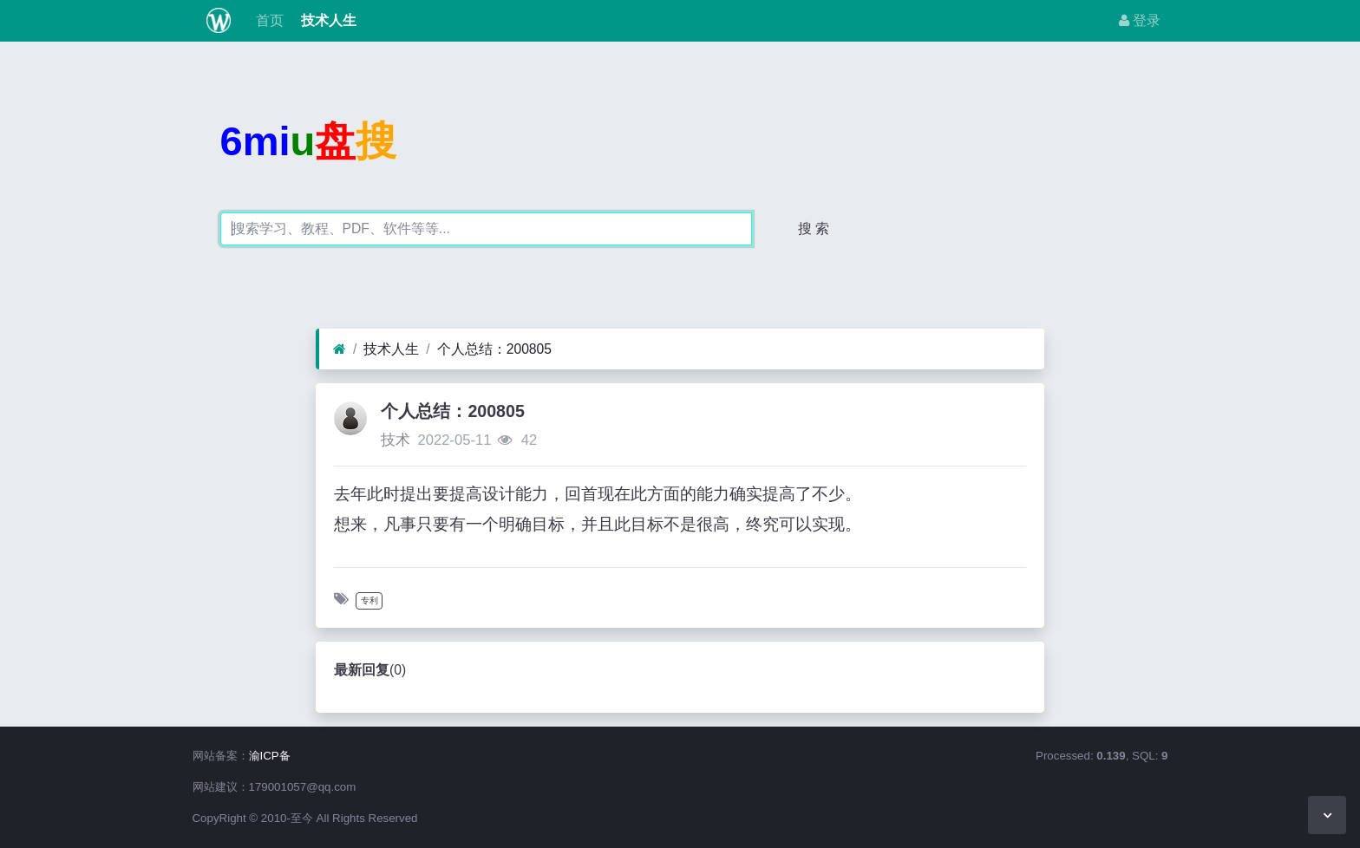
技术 (395, 440)
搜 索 (813, 228)
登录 (1140, 20)
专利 (369, 600)
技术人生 (327, 20)
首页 (267, 20)
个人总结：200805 (494, 349)
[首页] (339, 349)
